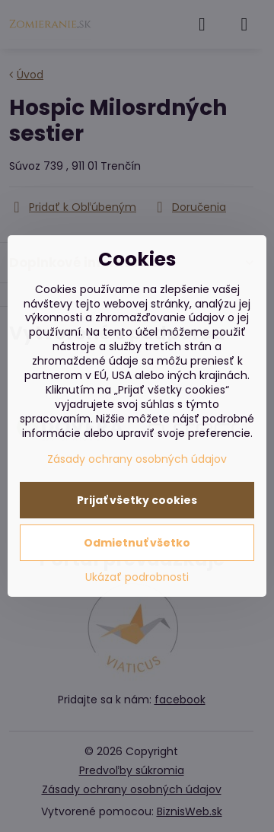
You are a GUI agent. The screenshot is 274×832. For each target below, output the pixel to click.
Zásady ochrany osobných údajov (137, 459)
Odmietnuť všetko (137, 542)
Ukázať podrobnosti (137, 577)
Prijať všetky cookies (137, 500)
